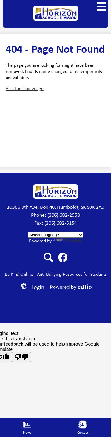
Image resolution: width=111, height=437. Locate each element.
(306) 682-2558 (63, 214)
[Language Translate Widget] (55, 235)
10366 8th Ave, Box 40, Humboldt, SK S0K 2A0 (55, 207)
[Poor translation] (21, 357)
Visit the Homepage (25, 88)
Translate (67, 241)
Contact (82, 427)
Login (32, 286)
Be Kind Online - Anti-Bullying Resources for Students (56, 274)
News (27, 427)
